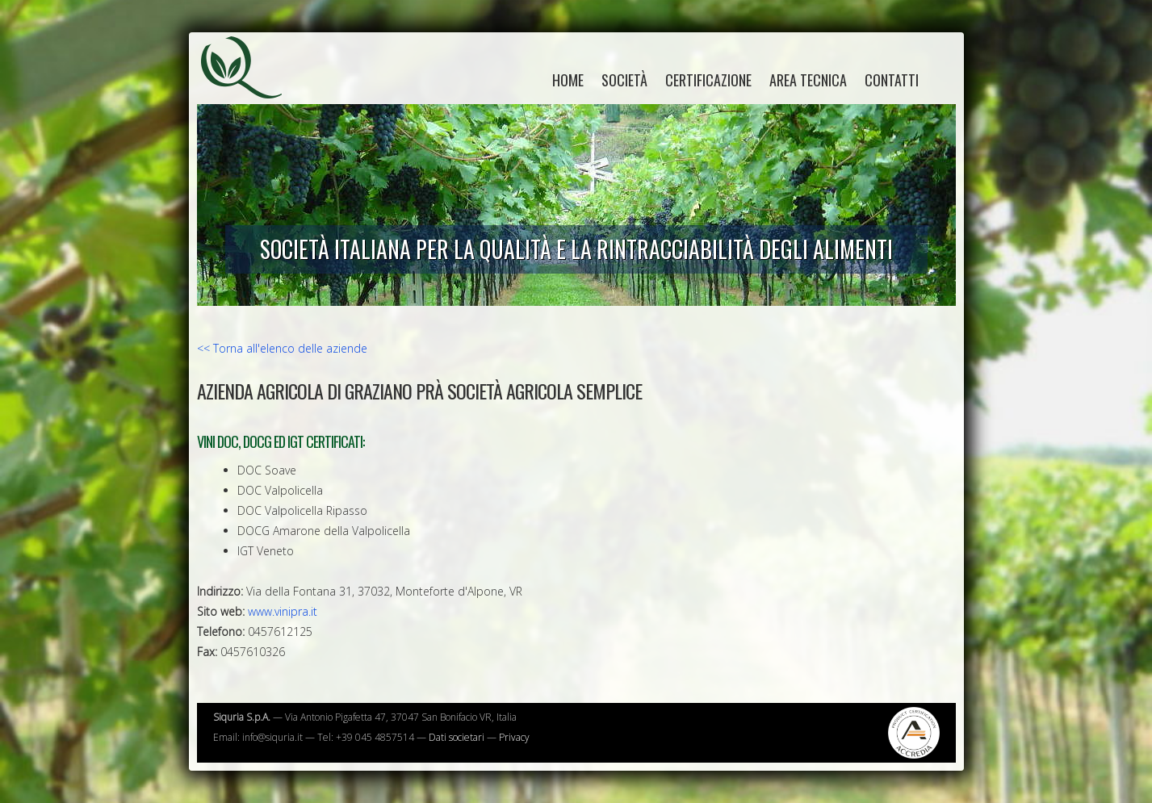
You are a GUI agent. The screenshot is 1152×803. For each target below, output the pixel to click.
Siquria (249, 84)
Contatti (892, 79)
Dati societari (456, 737)
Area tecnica (808, 79)
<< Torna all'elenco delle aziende (282, 348)
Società (624, 79)
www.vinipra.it (282, 611)
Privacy (514, 737)
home (568, 79)
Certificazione (708, 79)
